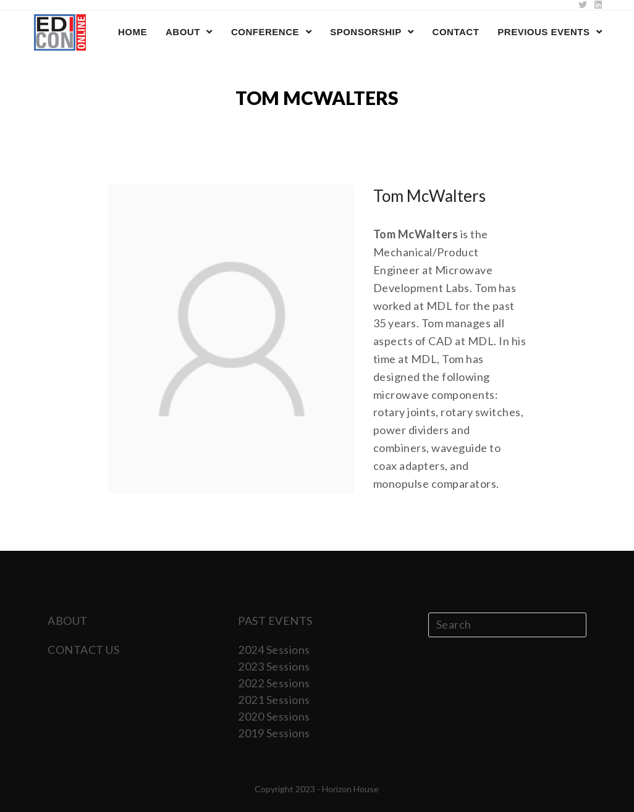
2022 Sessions (274, 683)
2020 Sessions (274, 716)
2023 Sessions (274, 666)
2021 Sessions (274, 699)
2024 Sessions (274, 649)
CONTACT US (83, 649)
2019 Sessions (274, 733)
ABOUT (68, 620)
